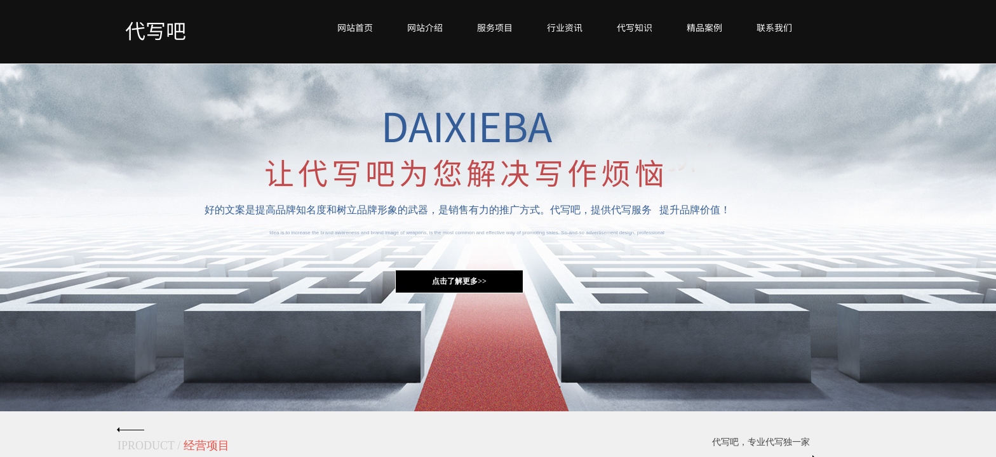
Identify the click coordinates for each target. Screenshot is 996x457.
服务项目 (495, 27)
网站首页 (355, 27)
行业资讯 (564, 27)
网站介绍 (425, 27)
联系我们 (774, 27)
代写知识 (634, 27)
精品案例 (704, 27)
